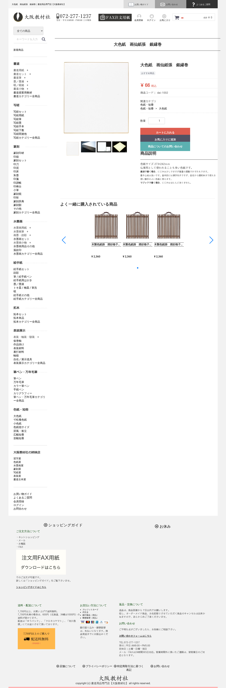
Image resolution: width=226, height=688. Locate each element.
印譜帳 (17, 182)
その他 (17, 208)
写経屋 (17, 472)
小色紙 (17, 423)
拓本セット (20, 314)
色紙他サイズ (21, 427)
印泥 (16, 167)
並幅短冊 (18, 438)
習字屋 (17, 458)
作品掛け (18, 344)
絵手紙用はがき (22, 280)
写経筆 (17, 119)
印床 (16, 171)
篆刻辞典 (18, 201)
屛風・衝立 (20, 431)
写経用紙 (18, 115)
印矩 (16, 197)
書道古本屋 (19, 479)
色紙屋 (17, 462)
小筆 (16, 190)
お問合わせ (20, 508)
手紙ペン (18, 389)
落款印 (17, 250)
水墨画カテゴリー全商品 (28, 253)
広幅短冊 (18, 434)
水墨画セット (21, 239)
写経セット (20, 111)
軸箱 (16, 355)
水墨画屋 (18, 465)
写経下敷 (18, 130)
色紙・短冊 (146, 104)
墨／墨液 (18, 284)
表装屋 (17, 475)
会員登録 (18, 501)
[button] (211, 240)
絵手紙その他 (21, 295)
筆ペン (17, 378)
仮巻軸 (17, 340)
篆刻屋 (17, 469)
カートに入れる (165, 132)
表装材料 (18, 348)
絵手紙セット (21, 269)
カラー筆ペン (21, 385)
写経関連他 (20, 133)
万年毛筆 (18, 382)
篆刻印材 (18, 153)
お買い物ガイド (138, 4)
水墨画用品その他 (24, 246)
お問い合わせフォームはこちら (135, 635)
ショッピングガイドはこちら (31, 587)
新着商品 (18, 49)
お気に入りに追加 (165, 139)
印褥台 (17, 186)
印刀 (16, 164)
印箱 (16, 156)
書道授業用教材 (22, 92)
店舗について (66, 666)
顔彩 (16, 272)
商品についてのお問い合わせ (165, 146)
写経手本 (18, 126)
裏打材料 (18, 351)
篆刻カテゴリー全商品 (26, 212)
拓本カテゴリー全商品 (26, 321)
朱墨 (16, 175)
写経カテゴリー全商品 (26, 137)
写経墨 (17, 122)
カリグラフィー (22, 393)
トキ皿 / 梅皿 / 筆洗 (25, 287)
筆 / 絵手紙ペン (22, 276)
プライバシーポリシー (97, 666)
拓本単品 (18, 317)
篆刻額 (17, 205)
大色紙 (163, 108)
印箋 (16, 179)
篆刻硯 (17, 193)
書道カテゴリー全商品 (26, 96)
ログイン (18, 505)
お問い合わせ (169, 4)
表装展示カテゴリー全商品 (29, 363)
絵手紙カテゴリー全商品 (28, 298)
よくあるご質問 (200, 4)
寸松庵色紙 (20, 419)
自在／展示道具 (22, 359)
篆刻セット (20, 160)
